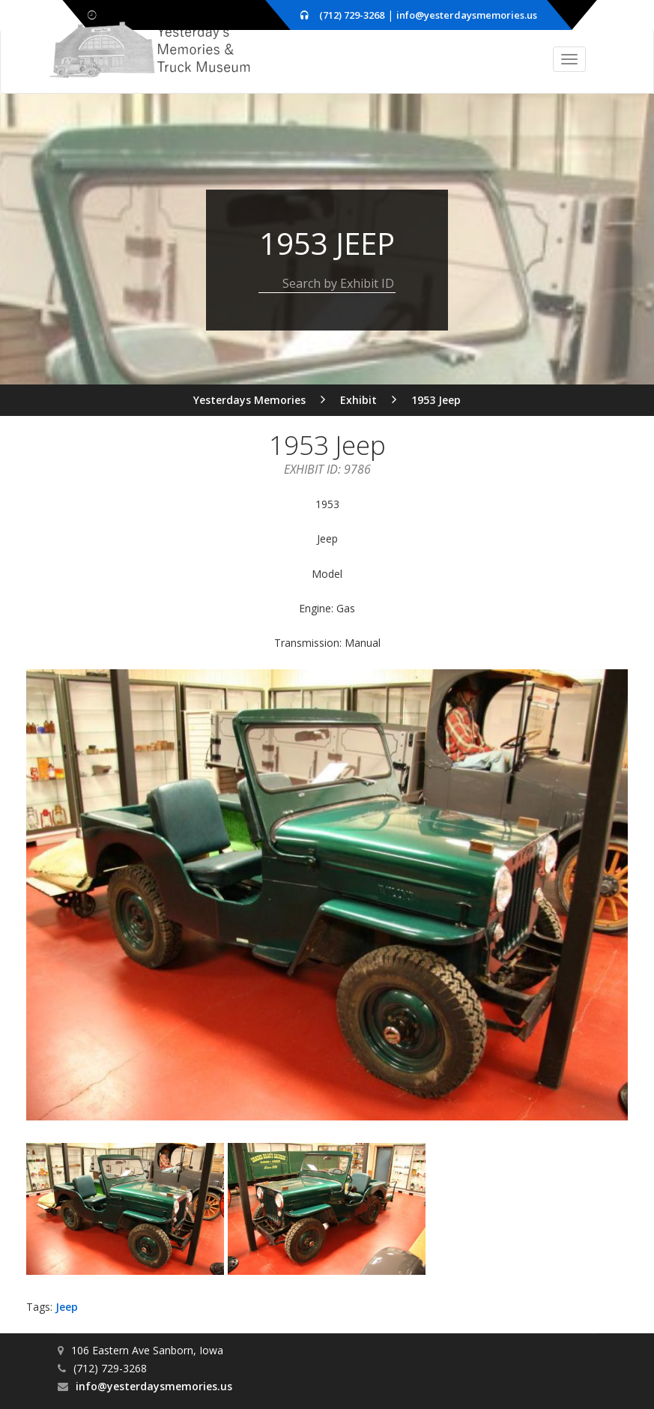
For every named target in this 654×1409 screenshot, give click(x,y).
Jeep (66, 1306)
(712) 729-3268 (351, 15)
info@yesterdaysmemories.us (466, 15)
